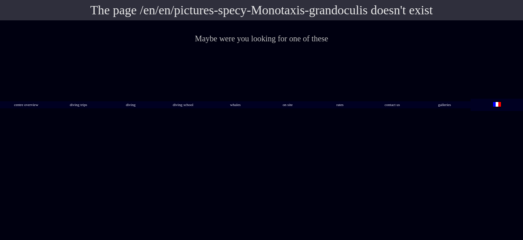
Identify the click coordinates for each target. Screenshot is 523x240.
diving (130, 105)
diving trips (78, 105)
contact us (392, 105)
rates (339, 105)
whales (235, 105)
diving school (183, 105)
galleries (444, 105)
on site (288, 105)
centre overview (26, 105)
